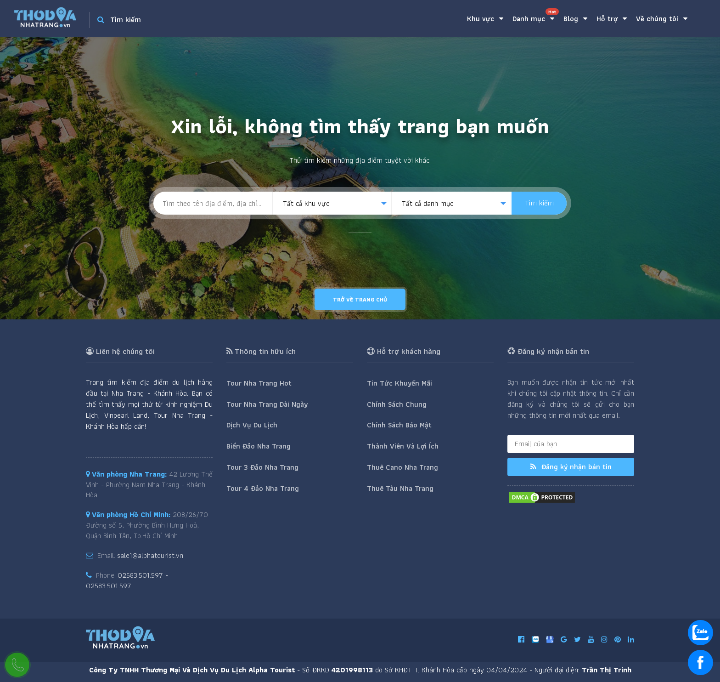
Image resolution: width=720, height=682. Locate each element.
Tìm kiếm (539, 203)
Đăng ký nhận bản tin (571, 466)
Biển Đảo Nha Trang (258, 446)
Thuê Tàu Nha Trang (400, 488)
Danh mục (535, 16)
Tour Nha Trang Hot (259, 383)
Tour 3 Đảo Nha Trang (262, 467)
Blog (575, 18)
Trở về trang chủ (360, 299)
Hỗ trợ (611, 18)
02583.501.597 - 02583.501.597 (127, 580)
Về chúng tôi (661, 18)
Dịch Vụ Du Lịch (251, 425)
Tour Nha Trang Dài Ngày (267, 404)
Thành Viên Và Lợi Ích (403, 446)
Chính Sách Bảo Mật (399, 425)
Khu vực (485, 18)
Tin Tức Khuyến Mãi (399, 383)
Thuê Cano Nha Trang (402, 467)
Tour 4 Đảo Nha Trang (262, 488)
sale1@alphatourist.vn (150, 555)
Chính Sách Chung (397, 404)
